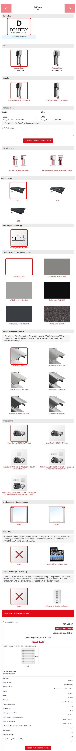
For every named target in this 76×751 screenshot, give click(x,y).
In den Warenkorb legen (38, 748)
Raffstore (38, 8)
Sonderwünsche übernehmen (38, 141)
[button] (5, 8)
